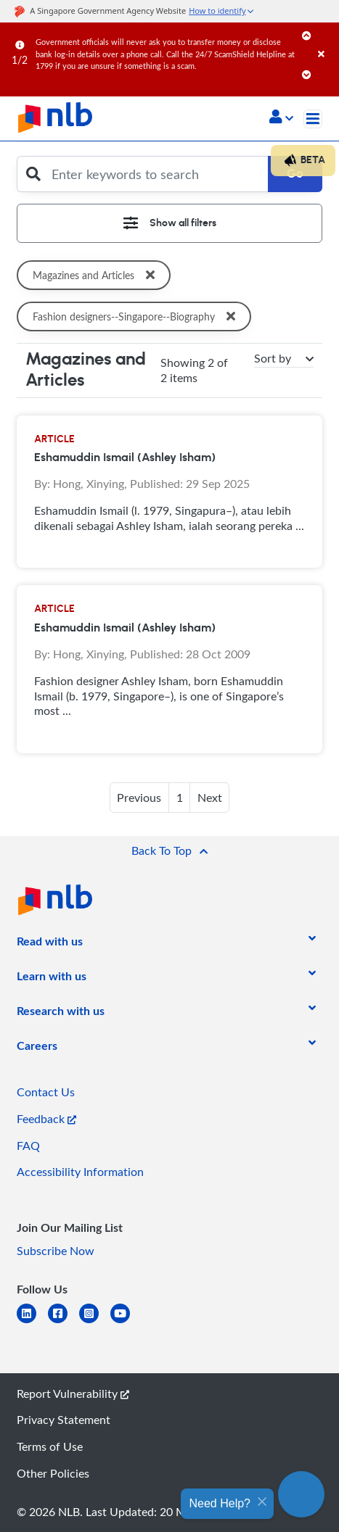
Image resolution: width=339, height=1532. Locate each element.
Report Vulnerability (73, 1393)
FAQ (28, 1146)
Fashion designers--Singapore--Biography (139, 316)
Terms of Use (50, 1446)
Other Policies (53, 1473)
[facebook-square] (63, 1322)
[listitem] (50, 944)
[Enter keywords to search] (155, 174)
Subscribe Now (55, 1251)
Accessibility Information (80, 1172)
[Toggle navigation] (312, 118)
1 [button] (179, 798)
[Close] (326, 39)
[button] (281, 118)
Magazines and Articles (96, 275)
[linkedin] (32, 1322)
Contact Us (46, 1092)
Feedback (46, 1119)
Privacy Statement (63, 1420)
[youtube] (126, 1322)
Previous (139, 798)
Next (209, 798)
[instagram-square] (94, 1322)
